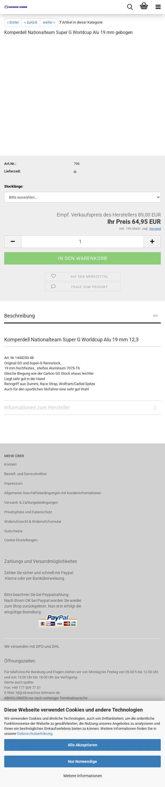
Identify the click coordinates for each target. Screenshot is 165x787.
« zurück (30, 22)
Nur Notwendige (82, 761)
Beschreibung (19, 316)
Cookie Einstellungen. (21, 540)
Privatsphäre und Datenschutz (28, 512)
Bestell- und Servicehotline (25, 474)
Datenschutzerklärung (34, 733)
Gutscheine (13, 531)
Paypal (67, 572)
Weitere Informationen (82, 776)
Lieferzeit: (12, 171)
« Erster (13, 22)
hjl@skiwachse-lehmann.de (38, 693)
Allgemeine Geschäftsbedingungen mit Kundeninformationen (52, 493)
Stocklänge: (13, 186)
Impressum (13, 483)
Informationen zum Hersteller (37, 407)
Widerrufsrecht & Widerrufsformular (32, 521)
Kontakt (10, 464)
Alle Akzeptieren (82, 745)
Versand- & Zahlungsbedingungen (31, 502)
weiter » (49, 22)
